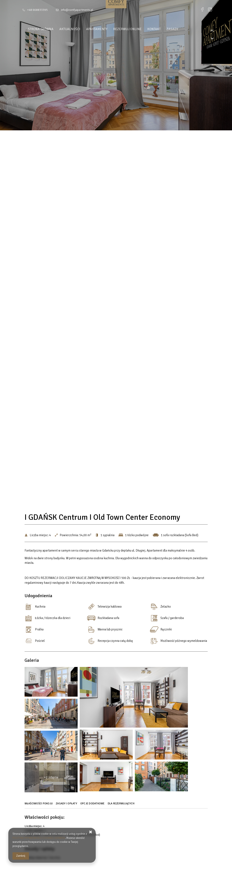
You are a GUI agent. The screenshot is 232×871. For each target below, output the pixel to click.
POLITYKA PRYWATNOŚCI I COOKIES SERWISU (38, 838)
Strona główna (37, 29)
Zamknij (20, 856)
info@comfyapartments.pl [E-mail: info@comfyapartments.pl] (77, 10)
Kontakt (151, 29)
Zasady (169, 29)
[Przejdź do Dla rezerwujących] (121, 805)
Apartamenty (93, 29)
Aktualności (66, 29)
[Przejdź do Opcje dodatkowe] (93, 805)
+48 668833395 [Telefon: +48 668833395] (37, 10)
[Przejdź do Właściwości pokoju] (39, 805)
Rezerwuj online (124, 29)
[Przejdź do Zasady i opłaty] (67, 805)
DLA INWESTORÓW (194, 29)
